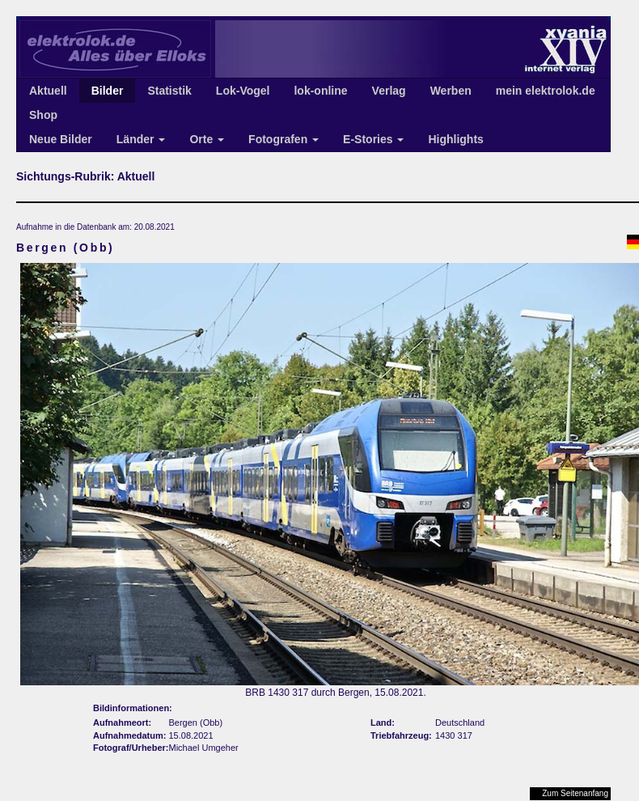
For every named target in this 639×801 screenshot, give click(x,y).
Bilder (107, 90)
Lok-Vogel (243, 90)
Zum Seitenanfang (575, 793)
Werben (451, 90)
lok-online (320, 90)
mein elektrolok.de (545, 90)
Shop (43, 114)
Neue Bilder (60, 139)
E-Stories (373, 139)
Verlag (389, 90)
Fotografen (283, 139)
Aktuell (48, 90)
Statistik (169, 90)
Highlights (455, 139)
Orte (206, 139)
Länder (141, 139)
